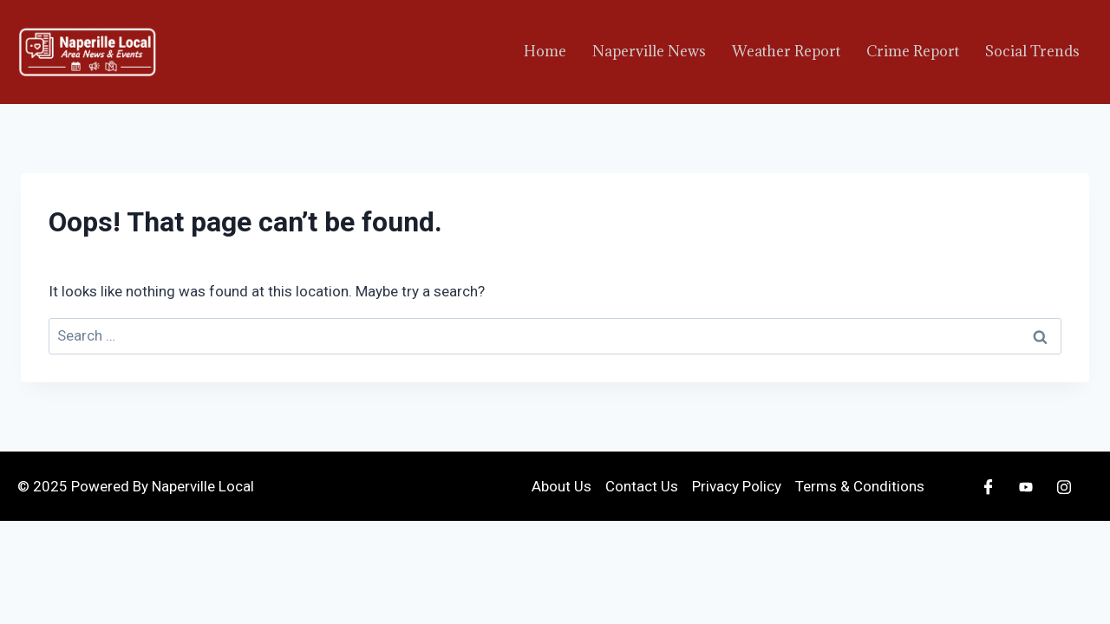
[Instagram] (1064, 486)
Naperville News (649, 51)
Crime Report (912, 51)
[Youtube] (1026, 486)
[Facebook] (988, 486)
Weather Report (786, 51)
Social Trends (1032, 51)
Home (545, 51)
